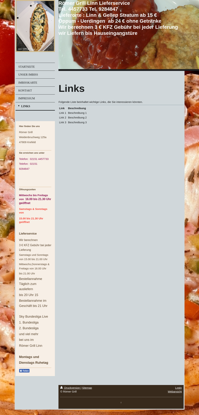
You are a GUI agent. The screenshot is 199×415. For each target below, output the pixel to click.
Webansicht (175, 391)
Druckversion (70, 387)
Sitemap (87, 387)
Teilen (24, 371)
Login (178, 387)
